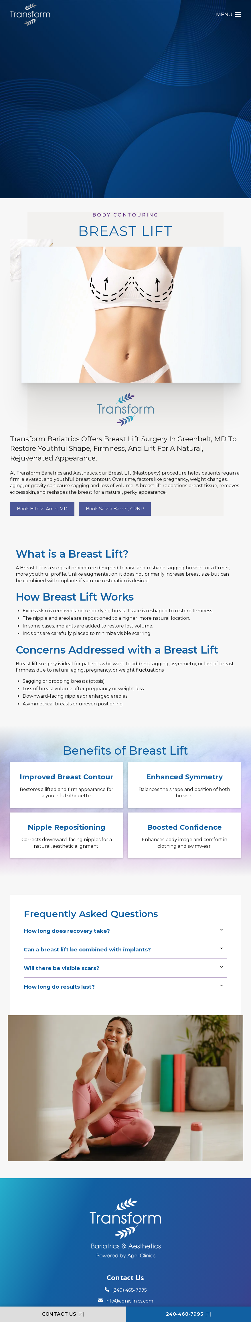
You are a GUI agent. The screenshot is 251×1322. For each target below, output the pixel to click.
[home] (30, 14)
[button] (228, 14)
